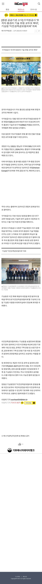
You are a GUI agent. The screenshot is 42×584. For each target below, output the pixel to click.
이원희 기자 (11, 402)
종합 (7, 10)
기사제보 (17, 577)
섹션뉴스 (21, 10)
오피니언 (33, 10)
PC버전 (25, 577)
